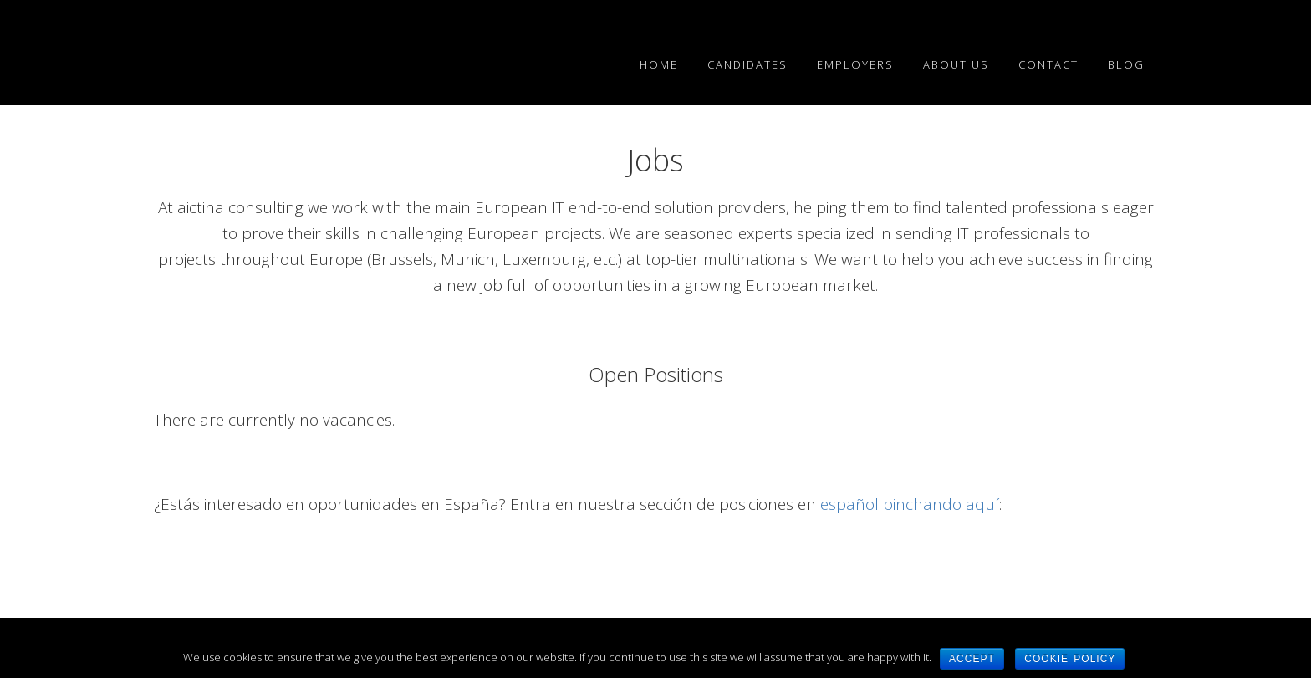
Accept (972, 659)
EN (279, 50)
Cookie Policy (1069, 659)
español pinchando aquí (909, 504)
